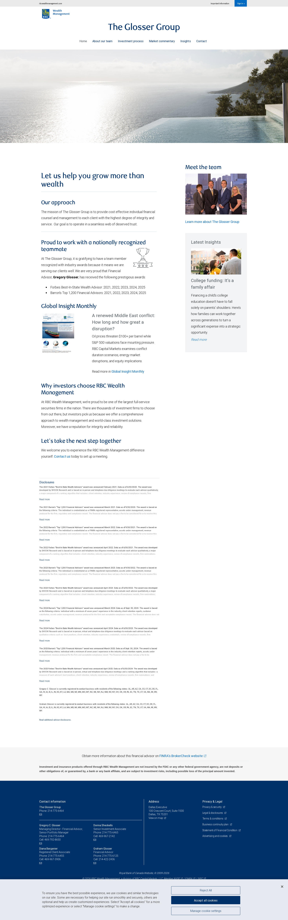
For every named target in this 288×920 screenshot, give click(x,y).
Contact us (62, 456)
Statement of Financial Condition (220, 830)
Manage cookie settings (205, 911)
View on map (156, 818)
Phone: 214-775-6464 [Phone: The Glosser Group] (51, 810)
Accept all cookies (205, 900)
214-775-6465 (110, 832)
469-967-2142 (107, 836)
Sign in (241, 3)
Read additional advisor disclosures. (55, 720)
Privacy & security (212, 807)
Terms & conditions (213, 818)
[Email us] (41, 814)
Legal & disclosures (213, 812)
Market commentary (162, 40)
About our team (102, 40)
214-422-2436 (107, 859)
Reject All (206, 890)
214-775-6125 (110, 855)
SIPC (200, 878)
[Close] (282, 887)
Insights (185, 40)
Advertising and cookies (215, 836)
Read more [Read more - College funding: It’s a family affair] (199, 339)
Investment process (130, 40)
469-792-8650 (52, 839)
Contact (201, 40)
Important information (220, 3)
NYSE (177, 878)
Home (83, 40)
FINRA (188, 878)
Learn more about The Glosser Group (212, 222)
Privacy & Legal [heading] (212, 801)
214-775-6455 (56, 855)
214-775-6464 (56, 836)
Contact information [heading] (52, 801)
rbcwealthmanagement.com (50, 3)
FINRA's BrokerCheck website (181, 756)
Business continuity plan (215, 824)
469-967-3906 (52, 859)
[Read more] (44, 499)
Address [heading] (154, 801)
